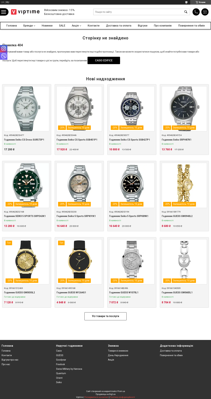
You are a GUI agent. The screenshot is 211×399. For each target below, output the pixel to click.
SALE (62, 25)
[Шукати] (186, 12)
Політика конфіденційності (122, 397)
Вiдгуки (142, 25)
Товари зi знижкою (118, 350)
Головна (11, 25)
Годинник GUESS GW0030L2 (19, 292)
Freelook (60, 364)
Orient (59, 378)
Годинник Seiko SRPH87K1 (176, 139)
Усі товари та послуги (105, 316)
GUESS (59, 355)
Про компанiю (163, 25)
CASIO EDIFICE (104, 60)
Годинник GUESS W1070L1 (123, 292)
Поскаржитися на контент (96, 397)
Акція (111, 359)
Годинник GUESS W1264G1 (71, 292)
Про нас (6, 364)
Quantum (61, 373)
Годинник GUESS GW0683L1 (177, 292)
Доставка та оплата (118, 25)
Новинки (47, 25)
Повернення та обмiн (171, 355)
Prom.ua (121, 391)
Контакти (93, 25)
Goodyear (61, 359)
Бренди (28, 25)
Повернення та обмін (191, 25)
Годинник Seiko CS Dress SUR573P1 (24, 139)
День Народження (118, 355)
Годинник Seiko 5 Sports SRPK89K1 (128, 216)
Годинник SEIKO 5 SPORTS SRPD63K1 (25, 216)
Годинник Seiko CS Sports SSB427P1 (129, 139)
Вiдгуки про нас (10, 359)
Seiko (59, 382)
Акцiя (75, 25)
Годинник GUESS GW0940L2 (177, 216)
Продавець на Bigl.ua (105, 394)
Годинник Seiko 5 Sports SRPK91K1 (76, 216)
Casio (59, 350)
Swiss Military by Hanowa (69, 369)
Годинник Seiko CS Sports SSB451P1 (77, 139)
